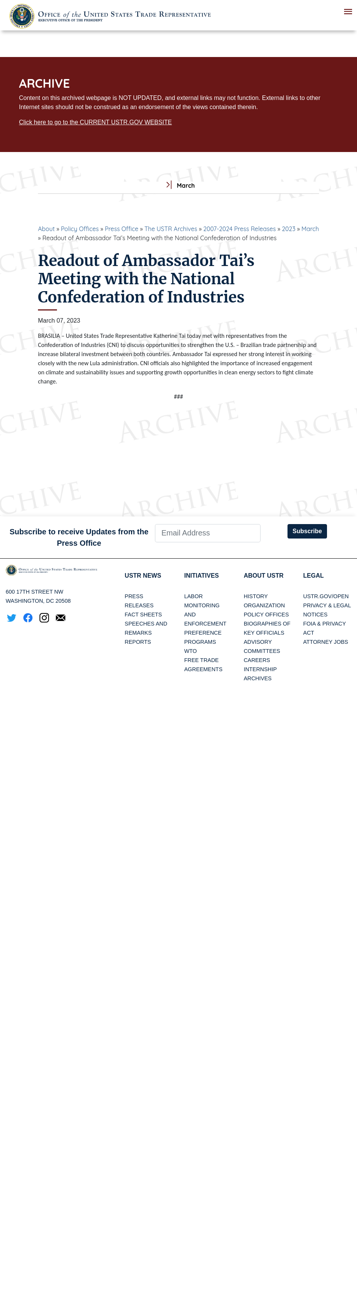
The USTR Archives (170, 229)
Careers (257, 660)
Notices (315, 614)
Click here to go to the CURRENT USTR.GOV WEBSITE (95, 122)
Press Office (121, 229)
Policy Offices (80, 229)
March (310, 229)
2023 (288, 229)
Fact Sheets (143, 614)
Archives (258, 678)
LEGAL (313, 575)
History (256, 596)
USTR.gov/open (326, 596)
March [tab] (178, 186)
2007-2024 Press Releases (239, 229)
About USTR (264, 575)
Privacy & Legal (327, 605)
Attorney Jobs (325, 642)
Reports (138, 642)
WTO (190, 651)
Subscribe (307, 531)
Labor (193, 596)
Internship (260, 669)
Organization (264, 605)
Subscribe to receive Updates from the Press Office (78, 537)
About (46, 229)
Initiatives (201, 575)
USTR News (143, 575)
